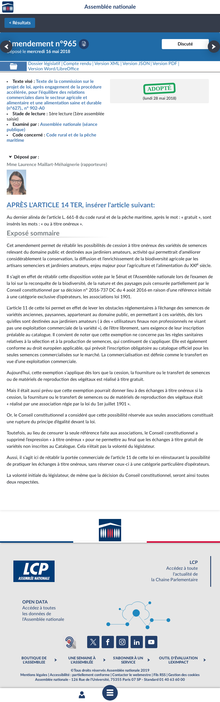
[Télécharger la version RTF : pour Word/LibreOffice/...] (53, 69)
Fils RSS (159, 675)
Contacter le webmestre (131, 675)
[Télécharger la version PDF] (84, 44)
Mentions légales (33, 675)
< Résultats (20, 23)
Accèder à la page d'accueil (7, 7)
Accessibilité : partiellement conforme (80, 675)
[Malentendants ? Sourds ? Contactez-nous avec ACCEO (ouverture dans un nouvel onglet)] (69, 642)
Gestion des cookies (184, 675)
